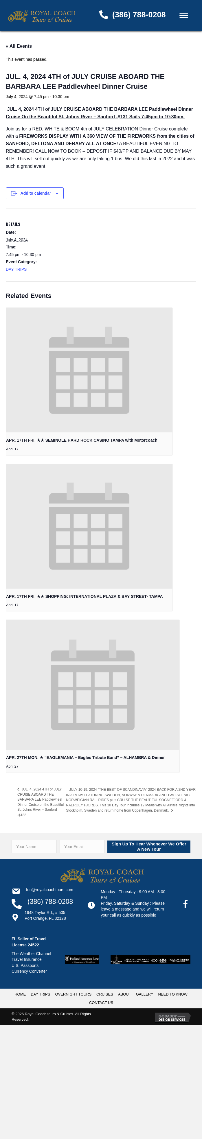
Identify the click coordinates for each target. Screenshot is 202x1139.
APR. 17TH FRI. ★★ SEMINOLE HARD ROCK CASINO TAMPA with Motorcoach (81, 440)
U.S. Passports (25, 965)
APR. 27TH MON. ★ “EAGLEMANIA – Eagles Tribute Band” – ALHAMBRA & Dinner (85, 757)
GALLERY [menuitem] (144, 994)
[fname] (34, 846)
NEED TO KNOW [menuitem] (172, 994)
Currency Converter (29, 971)
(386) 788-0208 (139, 14)
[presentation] (89, 370)
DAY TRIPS (16, 269)
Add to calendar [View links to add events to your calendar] (36, 193)
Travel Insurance (27, 959)
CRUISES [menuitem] (104, 994)
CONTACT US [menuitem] (101, 1002)
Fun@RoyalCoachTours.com (49, 889)
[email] (82, 846)
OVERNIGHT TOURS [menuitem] (73, 994)
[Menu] (183, 16)
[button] (148, 847)
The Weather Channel (31, 953)
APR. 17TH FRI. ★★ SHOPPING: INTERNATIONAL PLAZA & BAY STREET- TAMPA (84, 596)
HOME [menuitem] (20, 994)
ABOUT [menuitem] (124, 994)
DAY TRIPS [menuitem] (40, 994)
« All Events (19, 46)
